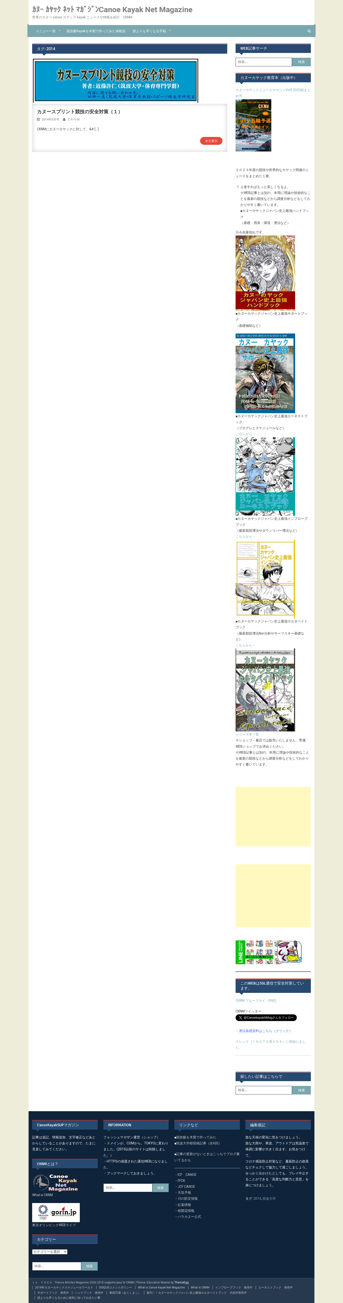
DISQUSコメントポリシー (115, 1287)
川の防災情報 (188, 1198)
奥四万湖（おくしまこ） (125, 1292)
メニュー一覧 (46, 31)
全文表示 (211, 141)
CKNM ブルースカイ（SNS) (256, 1000)
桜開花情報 (186, 1211)
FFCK (181, 1181)
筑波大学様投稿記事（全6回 (197, 1143)
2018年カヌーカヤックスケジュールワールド (64, 1287)
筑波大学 (269, 1198)
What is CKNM (200, 1287)
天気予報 (184, 1192)
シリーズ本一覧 (247, 734)
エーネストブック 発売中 (275, 1287)
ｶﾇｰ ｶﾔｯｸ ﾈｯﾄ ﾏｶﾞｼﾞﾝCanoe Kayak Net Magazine (112, 9)
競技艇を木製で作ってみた (196, 1137)
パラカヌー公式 (189, 1217)
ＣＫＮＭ (73, 119)
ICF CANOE (187, 1175)
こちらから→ (246, 434)
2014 (257, 1198)
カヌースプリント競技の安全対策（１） (80, 112)
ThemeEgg (181, 1282)
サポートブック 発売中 (53, 1292)
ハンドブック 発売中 (89, 1292)
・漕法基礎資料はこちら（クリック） (264, 1031)
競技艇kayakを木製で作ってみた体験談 (96, 31)
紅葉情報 (184, 1205)
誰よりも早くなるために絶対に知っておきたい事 (68, 1297)
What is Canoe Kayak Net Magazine (161, 1287)
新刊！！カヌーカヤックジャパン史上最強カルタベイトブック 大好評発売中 (197, 1292)
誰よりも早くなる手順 (149, 31)
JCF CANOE (186, 1186)
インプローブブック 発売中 (233, 1287)
